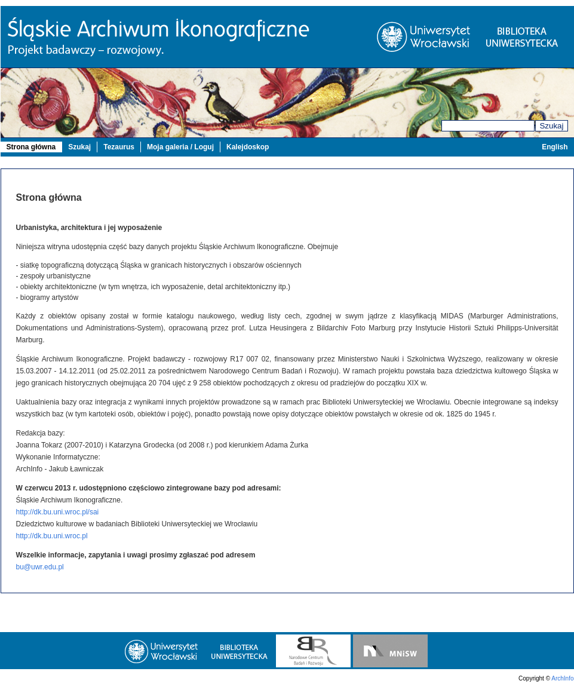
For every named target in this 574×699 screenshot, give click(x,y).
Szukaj (551, 125)
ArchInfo (562, 678)
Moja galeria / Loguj (180, 147)
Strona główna (31, 147)
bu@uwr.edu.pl (40, 567)
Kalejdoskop (247, 147)
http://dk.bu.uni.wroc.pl (52, 536)
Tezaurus (118, 147)
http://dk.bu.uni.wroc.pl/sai (57, 512)
